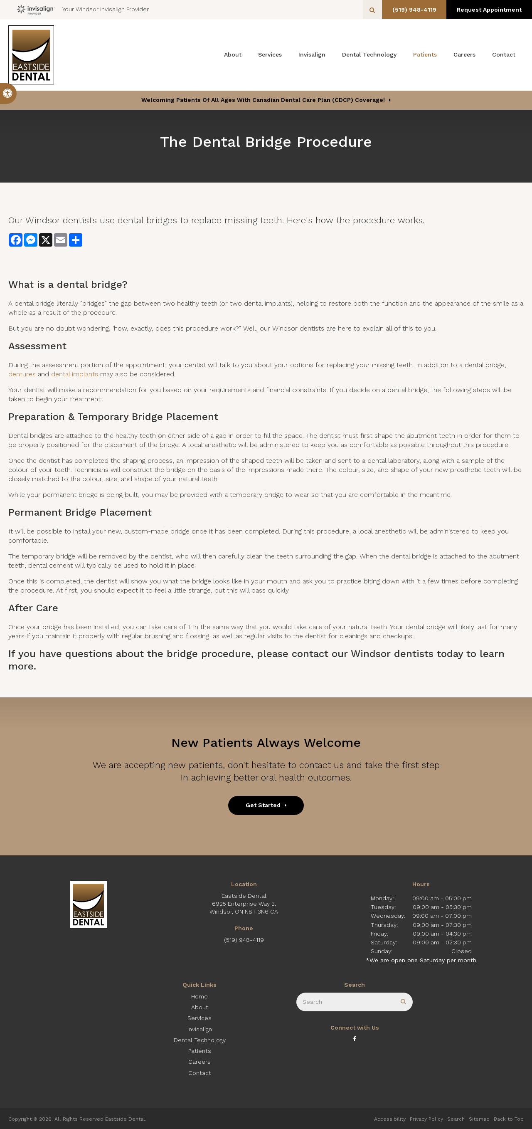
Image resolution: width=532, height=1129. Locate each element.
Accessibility (390, 1119)
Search (456, 1119)
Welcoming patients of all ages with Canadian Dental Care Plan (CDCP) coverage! (263, 99)
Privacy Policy (426, 1119)
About (232, 54)
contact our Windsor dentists (362, 654)
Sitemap (479, 1119)
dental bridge (89, 284)
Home (199, 996)
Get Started (263, 805)
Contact (503, 54)
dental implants (74, 374)
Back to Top (509, 1119)
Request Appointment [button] (488, 9)
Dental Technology (369, 54)
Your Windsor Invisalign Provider (83, 10)
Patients (425, 54)
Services (270, 54)
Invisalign (311, 54)
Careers (464, 54)
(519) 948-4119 (411, 9)
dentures (22, 374)
